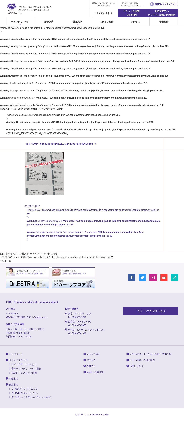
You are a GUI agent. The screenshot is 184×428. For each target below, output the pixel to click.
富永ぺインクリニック (11, 8)
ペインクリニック (20, 21)
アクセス (135, 21)
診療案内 (49, 21)
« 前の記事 (5, 257)
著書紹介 (163, 21)
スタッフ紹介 (106, 21)
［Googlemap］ (39, 317)
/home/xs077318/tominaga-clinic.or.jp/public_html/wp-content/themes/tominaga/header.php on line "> (90, 122)
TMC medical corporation (96, 414)
